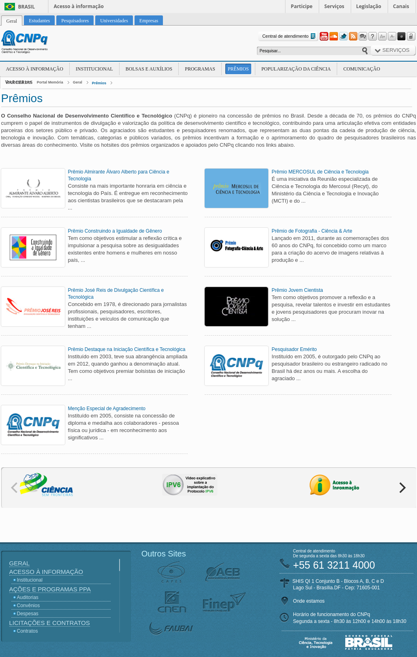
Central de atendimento (289, 36)
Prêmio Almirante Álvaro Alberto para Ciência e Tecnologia (118, 175)
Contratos (27, 631)
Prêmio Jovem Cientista (297, 290)
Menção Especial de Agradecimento (106, 408)
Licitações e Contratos (49, 622)
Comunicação (361, 69)
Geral (77, 82)
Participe (302, 6)
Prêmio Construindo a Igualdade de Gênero (115, 231)
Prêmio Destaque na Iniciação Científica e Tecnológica (127, 349)
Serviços (334, 6)
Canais (401, 6)
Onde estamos (309, 601)
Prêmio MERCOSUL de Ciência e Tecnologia (320, 172)
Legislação (368, 6)
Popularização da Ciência (296, 69)
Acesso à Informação (34, 69)
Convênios (28, 605)
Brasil (26, 6)
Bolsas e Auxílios (149, 69)
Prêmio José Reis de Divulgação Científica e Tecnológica (116, 293)
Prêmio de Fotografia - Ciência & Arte (312, 231)
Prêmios (238, 69)
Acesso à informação (79, 6)
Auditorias (27, 597)
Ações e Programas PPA (50, 589)
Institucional (94, 69)
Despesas (27, 613)
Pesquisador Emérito (294, 349)
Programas (200, 69)
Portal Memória (50, 82)
